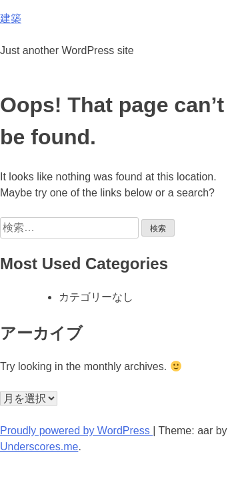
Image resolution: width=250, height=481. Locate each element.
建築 (10, 18)
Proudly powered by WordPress (76, 430)
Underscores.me (39, 446)
